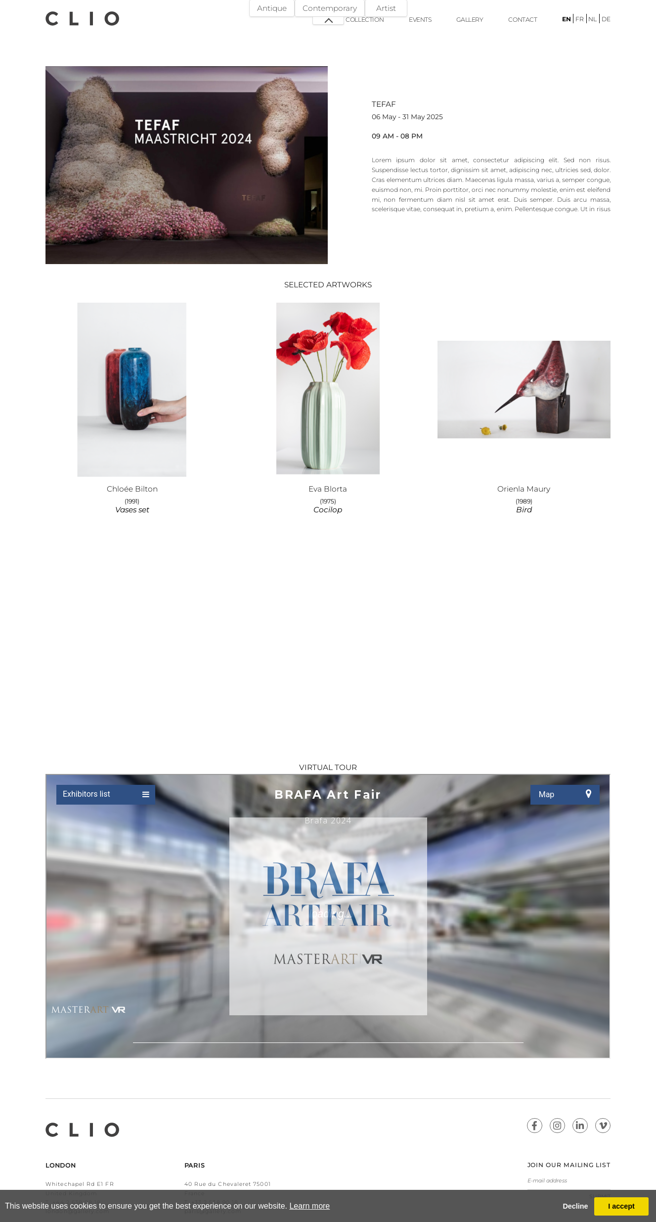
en (566, 19)
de (606, 19)
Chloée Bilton (132, 489)
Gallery (469, 19)
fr (579, 19)
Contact (522, 19)
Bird (524, 509)
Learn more (309, 1206)
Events (420, 19)
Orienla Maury (523, 489)
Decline (575, 1206)
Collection (365, 19)
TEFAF (384, 104)
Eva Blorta (327, 489)
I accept (621, 1206)
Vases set (132, 509)
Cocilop (327, 509)
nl (592, 19)
